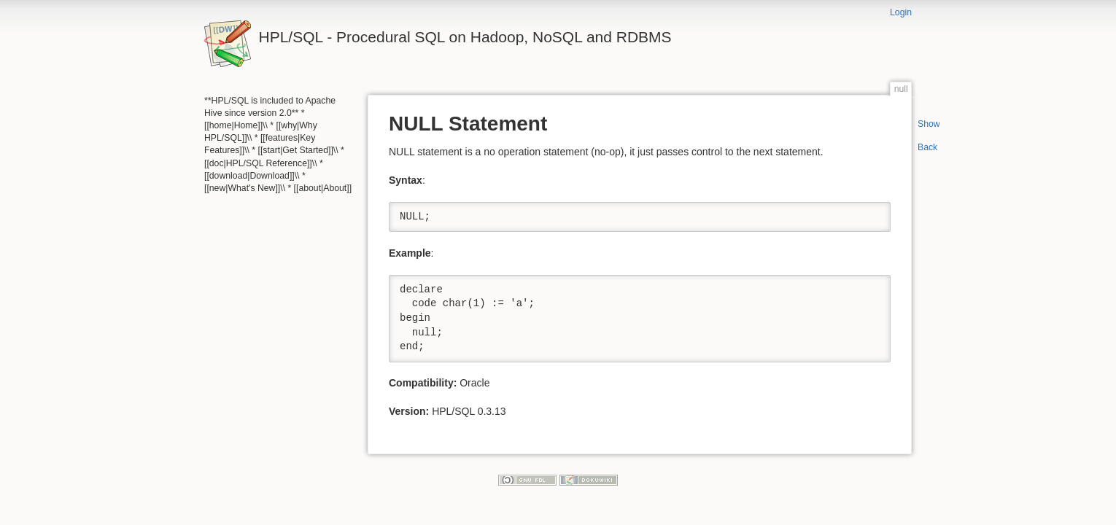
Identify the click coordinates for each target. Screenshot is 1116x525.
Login (901, 12)
